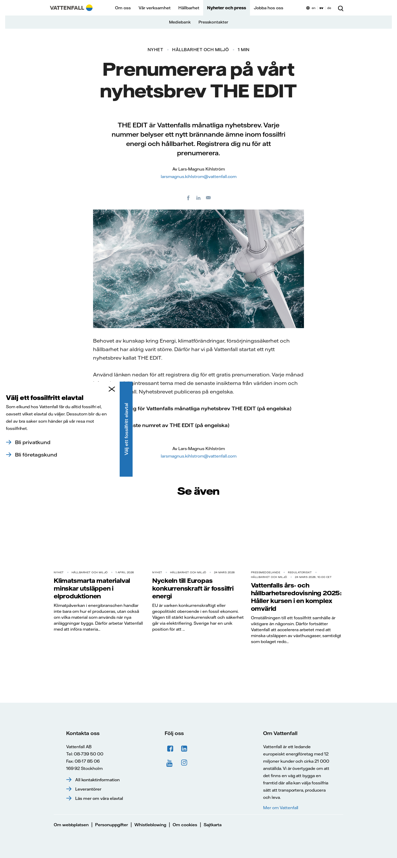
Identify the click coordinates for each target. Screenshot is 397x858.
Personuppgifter (111, 824)
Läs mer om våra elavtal (99, 798)
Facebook (170, 748)
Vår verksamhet (155, 7)
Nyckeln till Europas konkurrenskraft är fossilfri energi (192, 588)
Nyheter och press (226, 7)
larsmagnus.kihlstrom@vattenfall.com (198, 176)
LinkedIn (184, 748)
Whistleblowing (150, 824)
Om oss (123, 7)
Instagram (184, 762)
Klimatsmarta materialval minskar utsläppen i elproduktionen (92, 588)
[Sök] (340, 8)
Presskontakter (213, 22)
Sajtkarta (213, 824)
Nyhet (155, 49)
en (314, 8)
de (329, 8)
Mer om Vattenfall (280, 807)
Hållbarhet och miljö (200, 49)
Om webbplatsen (71, 824)
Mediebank (180, 22)
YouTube (170, 762)
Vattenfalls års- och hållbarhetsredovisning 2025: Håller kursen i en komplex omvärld (296, 596)
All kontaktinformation (97, 779)
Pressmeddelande (265, 572)
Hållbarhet (188, 7)
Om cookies (185, 824)
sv (321, 8)
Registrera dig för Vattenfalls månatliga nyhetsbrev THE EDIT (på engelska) (196, 408)
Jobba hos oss (268, 7)
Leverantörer (88, 789)
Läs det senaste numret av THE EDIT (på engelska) (165, 425)
